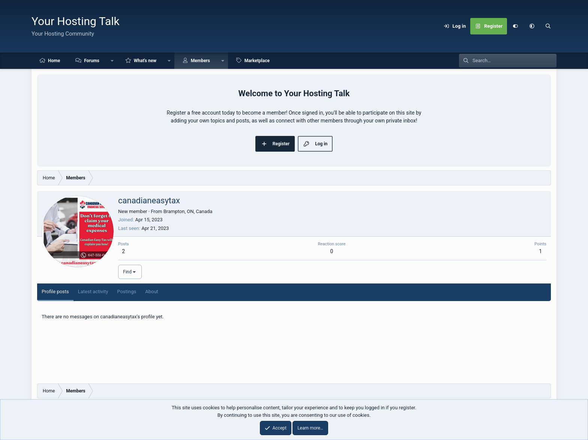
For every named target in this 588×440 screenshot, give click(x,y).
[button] (532, 26)
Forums (91, 60)
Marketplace (257, 60)
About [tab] (151, 291)
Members (200, 60)
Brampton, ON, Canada (188, 211)
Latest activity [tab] (93, 291)
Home (54, 60)
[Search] (548, 26)
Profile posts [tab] (55, 291)
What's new (145, 60)
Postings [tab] (126, 291)
